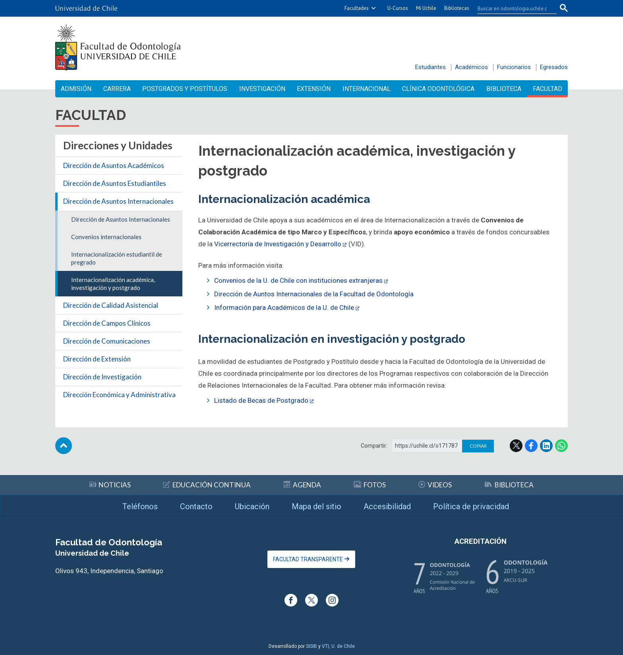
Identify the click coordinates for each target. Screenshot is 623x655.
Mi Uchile (426, 8)
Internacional (366, 89)
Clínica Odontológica (438, 89)
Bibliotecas (456, 8)
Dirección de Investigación (102, 377)
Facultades (356, 8)
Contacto (196, 506)
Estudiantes (430, 67)
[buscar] (512, 8)
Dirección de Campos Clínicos (107, 323)
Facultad (547, 89)
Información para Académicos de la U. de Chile (284, 307)
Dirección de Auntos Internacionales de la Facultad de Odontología (314, 294)
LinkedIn (546, 445)
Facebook (531, 446)
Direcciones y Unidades (117, 145)
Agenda (302, 485)
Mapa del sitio (316, 506)
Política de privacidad (471, 506)
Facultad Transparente (311, 559)
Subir (63, 445)
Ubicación (252, 506)
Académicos (471, 67)
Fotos (370, 485)
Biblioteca (503, 89)
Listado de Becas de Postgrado (261, 400)
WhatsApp (561, 446)
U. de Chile (343, 646)
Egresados (554, 67)
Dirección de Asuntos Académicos (113, 165)
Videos (435, 485)
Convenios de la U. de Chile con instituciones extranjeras (298, 280)
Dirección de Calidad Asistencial (110, 305)
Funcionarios (514, 67)
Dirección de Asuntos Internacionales (118, 201)
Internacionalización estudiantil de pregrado (116, 258)
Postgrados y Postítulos (184, 89)
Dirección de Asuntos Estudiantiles (114, 183)
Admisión (76, 89)
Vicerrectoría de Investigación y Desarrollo (277, 244)
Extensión (314, 89)
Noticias (110, 485)
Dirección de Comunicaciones (106, 341)
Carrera (117, 89)
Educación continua (207, 485)
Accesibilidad (387, 506)
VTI (325, 646)
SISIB (311, 646)
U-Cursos (397, 8)
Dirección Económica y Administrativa (119, 394)
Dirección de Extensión (97, 359)
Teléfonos (140, 506)
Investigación (262, 89)
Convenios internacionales (106, 236)
